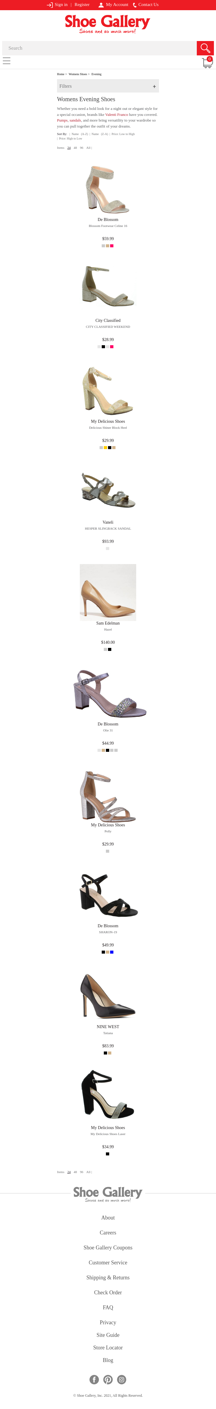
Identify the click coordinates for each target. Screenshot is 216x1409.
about (108, 1218)
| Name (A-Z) (79, 134)
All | (89, 147)
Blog (108, 1360)
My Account (113, 4)
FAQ (108, 1307)
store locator (108, 1348)
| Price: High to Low (69, 138)
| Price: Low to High (122, 134)
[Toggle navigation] (6, 60)
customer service (108, 1263)
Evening (96, 74)
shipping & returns (108, 1278)
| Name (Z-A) (98, 134)
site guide (108, 1335)
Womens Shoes (78, 74)
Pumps (62, 120)
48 (75, 147)
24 (68, 147)
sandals (75, 120)
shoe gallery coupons (108, 1248)
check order (108, 1293)
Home (60, 74)
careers (108, 1233)
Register (81, 4)
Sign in (57, 5)
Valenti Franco (116, 114)
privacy (108, 1322)
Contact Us (146, 4)
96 (81, 147)
